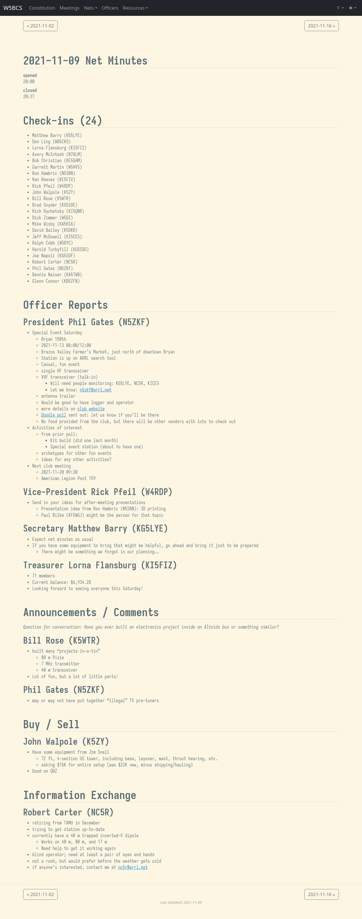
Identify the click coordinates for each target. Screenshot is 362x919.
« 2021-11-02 (40, 26)
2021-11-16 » (321, 26)
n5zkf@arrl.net (95, 390)
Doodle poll (53, 415)
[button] (91, 8)
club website (91, 409)
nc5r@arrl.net (133, 867)
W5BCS (12, 8)
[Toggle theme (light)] (352, 8)
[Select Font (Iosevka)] (340, 8)
